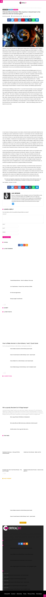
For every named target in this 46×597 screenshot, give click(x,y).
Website (4, 232)
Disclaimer (39, 593)
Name (4, 224)
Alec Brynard (6, 16)
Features (7, 7)
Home (4, 7)
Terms (24, 593)
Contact (13, 593)
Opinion (16, 9)
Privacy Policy (31, 593)
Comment (5, 213)
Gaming (10, 9)
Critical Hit (7, 593)
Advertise (19, 593)
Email (4, 228)
